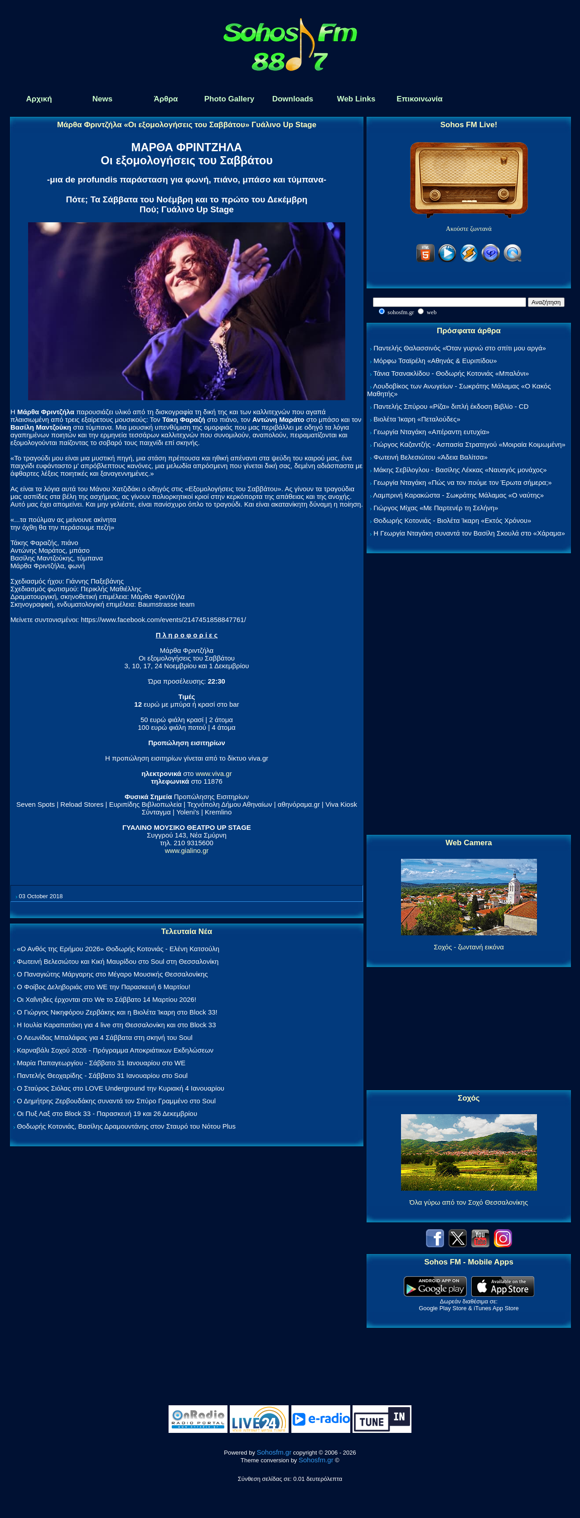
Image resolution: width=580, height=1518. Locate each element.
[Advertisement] (469, 694)
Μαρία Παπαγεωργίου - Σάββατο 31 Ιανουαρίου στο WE (101, 1063)
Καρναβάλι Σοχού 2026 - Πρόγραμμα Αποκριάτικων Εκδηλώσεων (115, 1050)
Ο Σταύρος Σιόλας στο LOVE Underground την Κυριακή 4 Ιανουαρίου (120, 1088)
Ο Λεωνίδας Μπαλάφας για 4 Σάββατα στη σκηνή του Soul (105, 1037)
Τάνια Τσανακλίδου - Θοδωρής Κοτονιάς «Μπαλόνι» (451, 373)
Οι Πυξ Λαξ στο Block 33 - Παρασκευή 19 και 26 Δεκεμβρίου (107, 1113)
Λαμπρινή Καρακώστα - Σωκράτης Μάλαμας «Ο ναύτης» (458, 495)
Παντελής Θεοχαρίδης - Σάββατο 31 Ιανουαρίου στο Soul (102, 1075)
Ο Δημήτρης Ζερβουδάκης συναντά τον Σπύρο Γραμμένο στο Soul (116, 1101)
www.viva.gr (214, 773)
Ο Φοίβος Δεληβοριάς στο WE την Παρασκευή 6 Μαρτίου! (103, 987)
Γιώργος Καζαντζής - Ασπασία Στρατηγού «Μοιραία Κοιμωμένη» (469, 444)
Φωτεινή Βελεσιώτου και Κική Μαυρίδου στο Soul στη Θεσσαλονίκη (117, 961)
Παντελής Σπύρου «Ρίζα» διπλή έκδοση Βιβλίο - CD (450, 406)
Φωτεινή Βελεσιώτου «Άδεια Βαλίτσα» (430, 457)
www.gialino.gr (187, 850)
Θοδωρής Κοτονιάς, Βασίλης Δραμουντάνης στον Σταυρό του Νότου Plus (126, 1126)
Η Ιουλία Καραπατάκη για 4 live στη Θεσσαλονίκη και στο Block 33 (116, 1025)
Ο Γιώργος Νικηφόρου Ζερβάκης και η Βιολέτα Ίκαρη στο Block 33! (117, 1012)
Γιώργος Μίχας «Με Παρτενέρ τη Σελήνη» (435, 508)
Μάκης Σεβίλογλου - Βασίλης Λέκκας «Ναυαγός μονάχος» (459, 470)
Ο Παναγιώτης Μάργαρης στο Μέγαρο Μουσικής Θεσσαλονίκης (112, 974)
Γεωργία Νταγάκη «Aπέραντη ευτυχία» (431, 432)
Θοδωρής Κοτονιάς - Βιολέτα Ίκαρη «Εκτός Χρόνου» (452, 520)
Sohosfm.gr (274, 1452)
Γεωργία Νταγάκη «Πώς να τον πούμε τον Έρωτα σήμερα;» (462, 482)
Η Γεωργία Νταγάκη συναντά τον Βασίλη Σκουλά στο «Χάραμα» (469, 533)
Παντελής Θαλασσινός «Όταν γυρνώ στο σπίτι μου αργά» (459, 348)
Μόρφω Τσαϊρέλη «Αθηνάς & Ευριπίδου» (435, 360)
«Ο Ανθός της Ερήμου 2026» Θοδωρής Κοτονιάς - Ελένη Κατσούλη (118, 949)
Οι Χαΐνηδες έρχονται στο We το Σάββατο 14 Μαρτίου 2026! (106, 999)
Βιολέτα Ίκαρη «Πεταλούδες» (416, 419)
